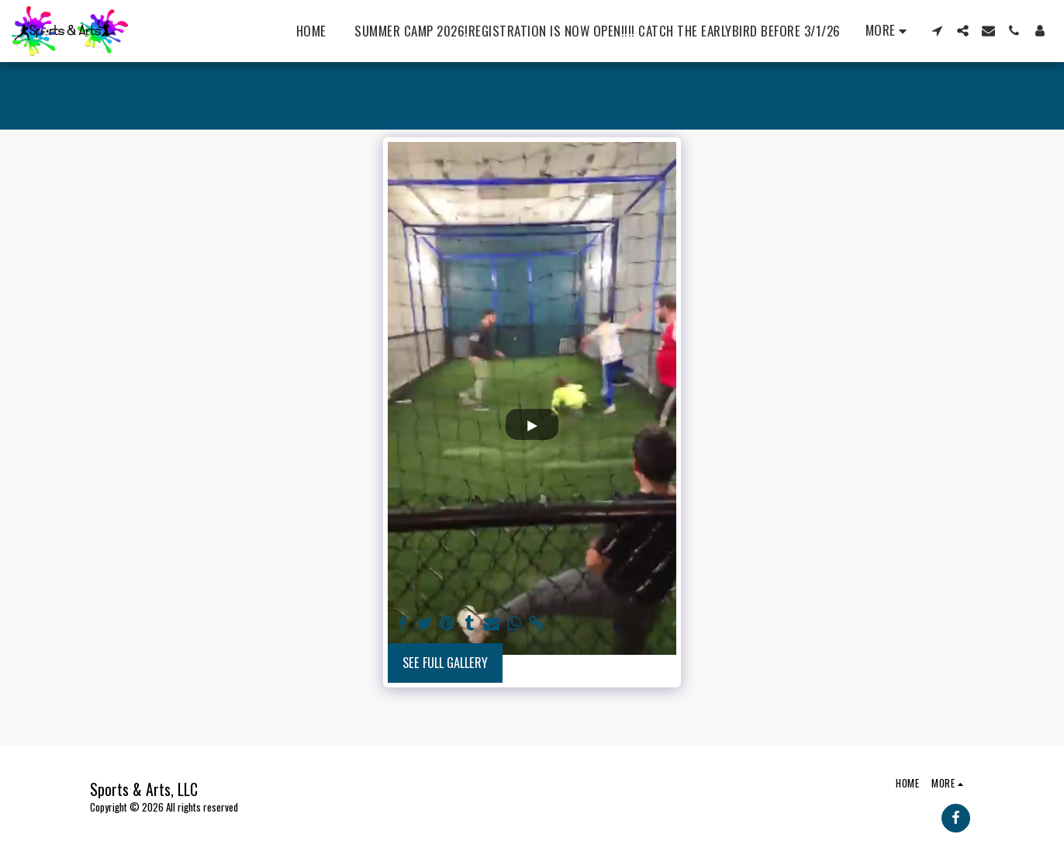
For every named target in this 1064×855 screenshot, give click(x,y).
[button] (937, 30)
